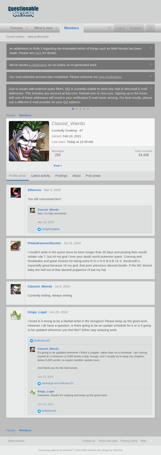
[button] (26, 28)
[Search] (150, 28)
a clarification (38, 65)
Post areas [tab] (93, 175)
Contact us (88, 440)
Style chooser (16, 440)
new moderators (110, 77)
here (38, 53)
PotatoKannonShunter (44, 243)
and (58, 383)
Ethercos (34, 190)
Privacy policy (129, 440)
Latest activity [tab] (40, 175)
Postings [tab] (61, 175)
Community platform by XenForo (69, 450)
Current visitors (15, 36)
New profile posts (38, 36)
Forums (16, 28)
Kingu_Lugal (37, 312)
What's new (43, 28)
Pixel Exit (117, 450)
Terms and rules (108, 440)
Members (71, 28)
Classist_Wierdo (48, 209)
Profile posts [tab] (17, 175)
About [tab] (76, 175)
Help (143, 440)
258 (58, 155)
